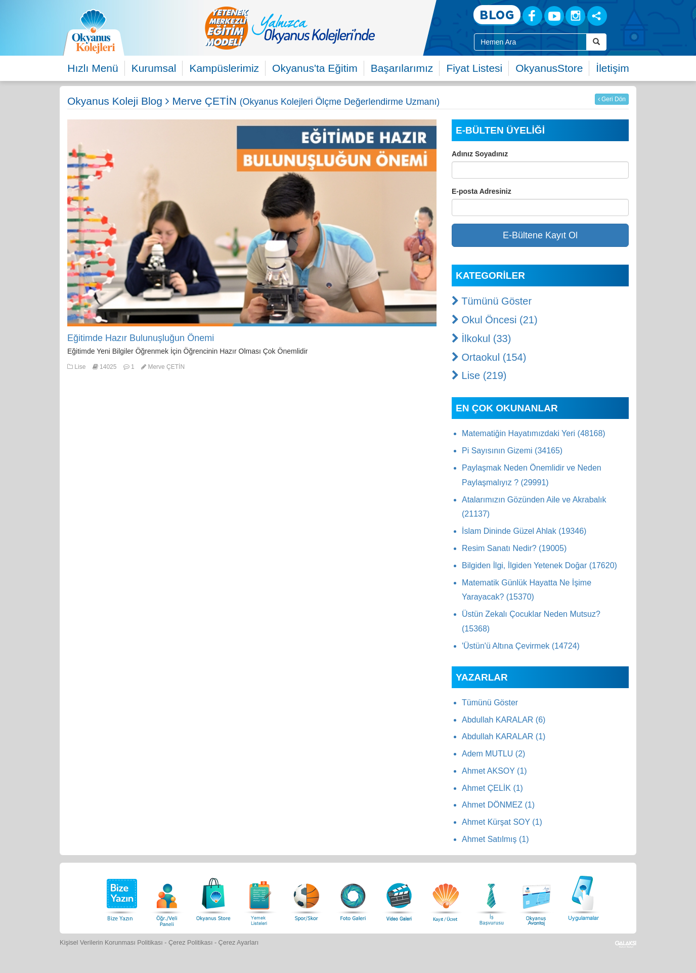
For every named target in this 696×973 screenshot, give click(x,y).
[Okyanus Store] (213, 897)
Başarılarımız (402, 68)
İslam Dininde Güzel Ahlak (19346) (524, 531)
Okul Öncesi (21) (495, 319)
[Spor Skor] (306, 897)
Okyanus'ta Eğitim (315, 68)
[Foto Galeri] (353, 897)
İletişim (612, 68)
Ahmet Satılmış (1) (495, 839)
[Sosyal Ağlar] (597, 16)
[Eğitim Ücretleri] (445, 897)
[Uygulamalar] (583, 897)
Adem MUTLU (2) (493, 753)
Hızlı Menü (92, 68)
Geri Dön (612, 99)
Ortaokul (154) (489, 357)
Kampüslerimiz (224, 68)
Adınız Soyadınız (480, 154)
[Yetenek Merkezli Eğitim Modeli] (330, 28)
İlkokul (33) (481, 338)
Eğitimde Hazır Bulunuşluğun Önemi (140, 338)
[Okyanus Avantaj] (536, 897)
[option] (330, 28)
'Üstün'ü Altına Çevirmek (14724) (521, 646)
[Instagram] (575, 16)
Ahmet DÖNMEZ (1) (498, 804)
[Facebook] (532, 16)
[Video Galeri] (399, 897)
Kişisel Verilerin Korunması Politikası (111, 942)
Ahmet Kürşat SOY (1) (502, 822)
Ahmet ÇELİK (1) (492, 788)
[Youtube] (554, 16)
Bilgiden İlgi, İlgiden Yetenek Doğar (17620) (539, 565)
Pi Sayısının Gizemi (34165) (512, 450)
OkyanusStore (549, 68)
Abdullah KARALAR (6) (503, 719)
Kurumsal (154, 68)
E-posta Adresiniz (481, 191)
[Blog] (496, 15)
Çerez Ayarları (239, 942)
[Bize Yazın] (120, 897)
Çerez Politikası (190, 942)
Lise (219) (479, 375)
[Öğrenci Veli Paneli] (167, 897)
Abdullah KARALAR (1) (503, 736)
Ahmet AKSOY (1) (494, 771)
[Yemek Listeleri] (260, 897)
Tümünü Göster (492, 301)
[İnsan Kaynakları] (491, 897)
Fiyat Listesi (474, 68)
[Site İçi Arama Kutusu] (530, 42)
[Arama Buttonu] (596, 42)
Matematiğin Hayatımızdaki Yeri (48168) (533, 433)
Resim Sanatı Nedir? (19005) (514, 548)
